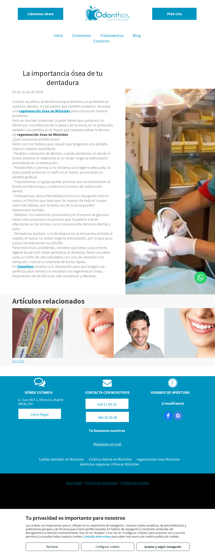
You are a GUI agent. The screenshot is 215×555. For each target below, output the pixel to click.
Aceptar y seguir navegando (162, 547)
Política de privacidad (101, 482)
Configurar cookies (107, 547)
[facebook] (168, 416)
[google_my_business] (177, 416)
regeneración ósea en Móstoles (44, 111)
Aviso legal (74, 482)
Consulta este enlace (97, 536)
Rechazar (52, 547)
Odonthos (25, 266)
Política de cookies (135, 482)
